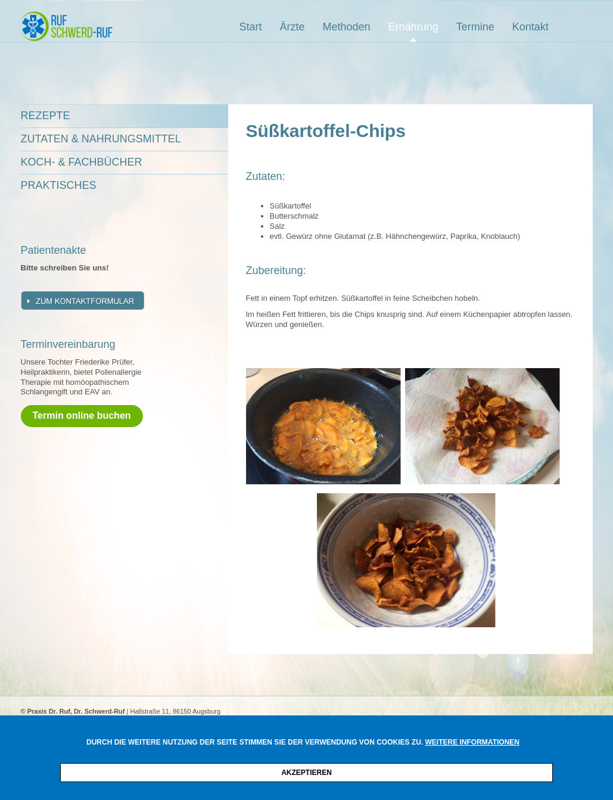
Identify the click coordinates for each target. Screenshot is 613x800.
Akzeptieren (306, 772)
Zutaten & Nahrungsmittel (101, 139)
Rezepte (45, 116)
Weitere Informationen (472, 742)
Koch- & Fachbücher (81, 162)
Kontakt (530, 27)
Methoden (347, 27)
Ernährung (413, 27)
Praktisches (59, 185)
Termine (475, 27)
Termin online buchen (82, 415)
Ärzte (292, 27)
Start (250, 27)
